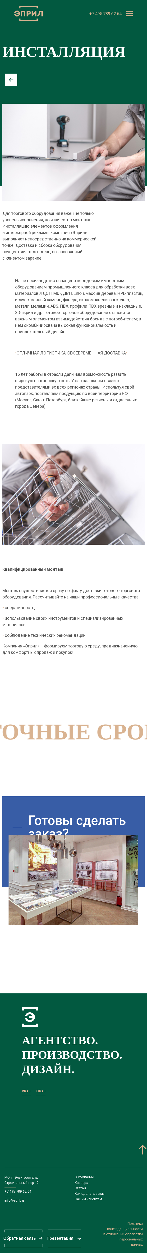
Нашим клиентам (88, 1199)
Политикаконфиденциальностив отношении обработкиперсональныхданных (123, 1234)
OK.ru (41, 1091)
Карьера (81, 1183)
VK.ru (26, 1091)
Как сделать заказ (90, 1194)
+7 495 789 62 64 (105, 13)
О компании (84, 1177)
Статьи (80, 1188)
